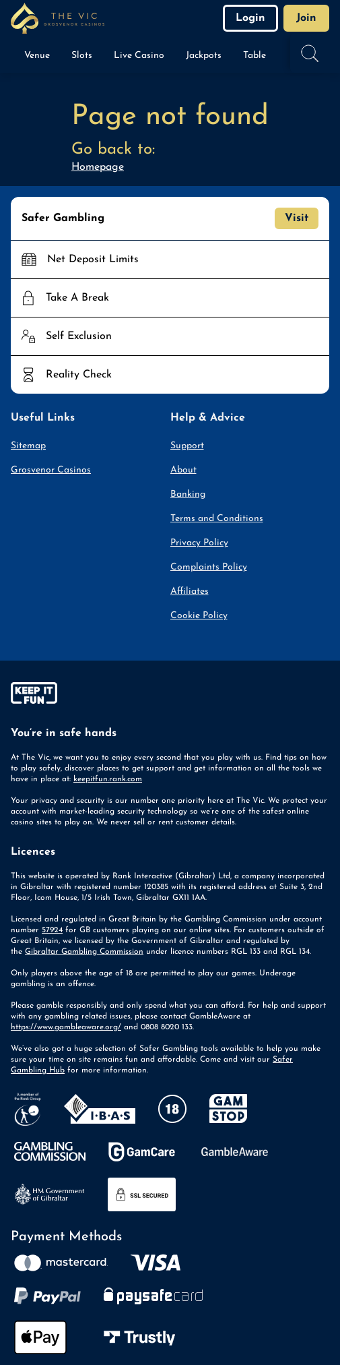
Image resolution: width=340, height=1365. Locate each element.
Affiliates (189, 591)
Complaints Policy (208, 567)
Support (187, 446)
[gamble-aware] (170, 695)
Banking (187, 494)
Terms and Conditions (216, 519)
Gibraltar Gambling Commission (84, 952)
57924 (52, 930)
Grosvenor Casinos (51, 470)
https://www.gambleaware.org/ (66, 1027)
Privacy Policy (199, 543)
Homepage (97, 167)
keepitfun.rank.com (107, 779)
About (183, 470)
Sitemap (28, 446)
